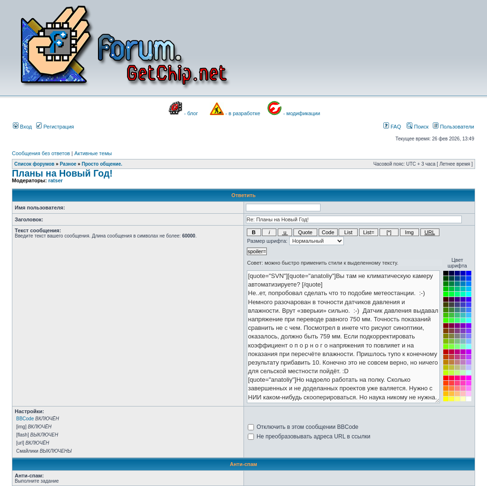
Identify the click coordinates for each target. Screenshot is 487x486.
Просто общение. (102, 164)
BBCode (25, 418)
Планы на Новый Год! (62, 173)
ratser (55, 180)
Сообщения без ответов (41, 153)
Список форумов (34, 164)
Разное (68, 164)
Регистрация (55, 126)
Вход (22, 126)
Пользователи (453, 126)
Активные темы (93, 153)
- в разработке (242, 113)
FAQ (392, 126)
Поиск (418, 126)
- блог (191, 113)
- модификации (301, 113)
